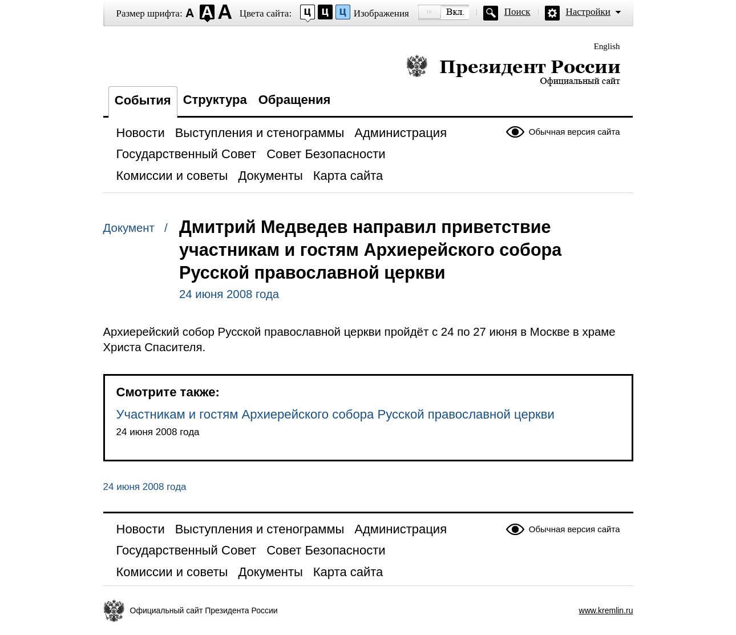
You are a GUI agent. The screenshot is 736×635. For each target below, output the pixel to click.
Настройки (588, 11)
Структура (215, 100)
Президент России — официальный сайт (513, 70)
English (607, 46)
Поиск (517, 11)
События (143, 100)
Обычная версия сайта (574, 131)
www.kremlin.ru (606, 610)
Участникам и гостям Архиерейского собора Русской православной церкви (335, 414)
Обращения (294, 100)
